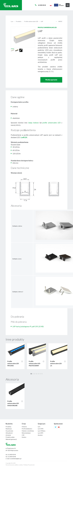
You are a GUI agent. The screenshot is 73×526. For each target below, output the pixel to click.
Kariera (24, 437)
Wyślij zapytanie (51, 80)
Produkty (18, 21)
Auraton (40, 435)
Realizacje (9, 428)
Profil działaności (27, 428)
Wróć (59, 21)
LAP (42, 21)
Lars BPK (40, 433)
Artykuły (8, 435)
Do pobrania (9, 431)
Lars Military (41, 431)
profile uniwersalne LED (51, 123)
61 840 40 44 (12, 454)
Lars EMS (40, 428)
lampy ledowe (33, 123)
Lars (12, 21)
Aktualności (9, 433)
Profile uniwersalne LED (31, 21)
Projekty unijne (10, 437)
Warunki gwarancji (11, 439)
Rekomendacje (26, 433)
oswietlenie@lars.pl (15, 458)
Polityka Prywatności (29, 465)
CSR (23, 435)
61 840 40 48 (12, 456)
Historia (24, 426)
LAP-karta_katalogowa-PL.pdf (28, 326)
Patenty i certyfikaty (28, 431)
